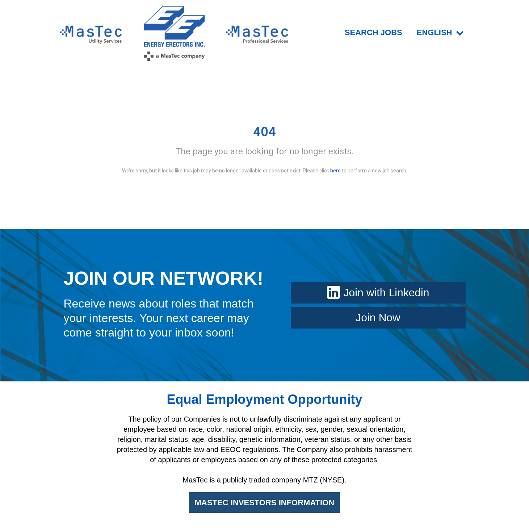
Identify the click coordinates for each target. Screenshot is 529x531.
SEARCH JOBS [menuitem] (373, 32)
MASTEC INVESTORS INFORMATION (264, 502)
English (440, 32)
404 (264, 131)
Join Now (378, 317)
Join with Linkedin (378, 292)
